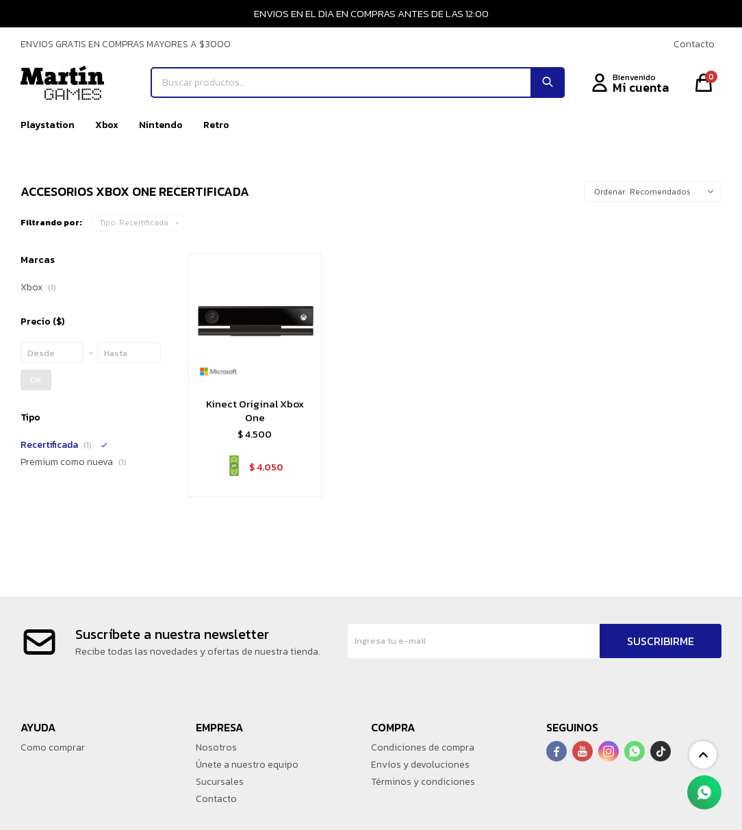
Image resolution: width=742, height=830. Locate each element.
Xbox (106, 125)
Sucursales (220, 782)
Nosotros (216, 747)
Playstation (48, 125)
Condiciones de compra (422, 747)
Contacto (694, 44)
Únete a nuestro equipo (247, 764)
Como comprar (53, 747)
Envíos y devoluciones (420, 764)
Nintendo (161, 125)
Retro (216, 125)
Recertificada (133, 222)
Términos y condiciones (423, 782)
